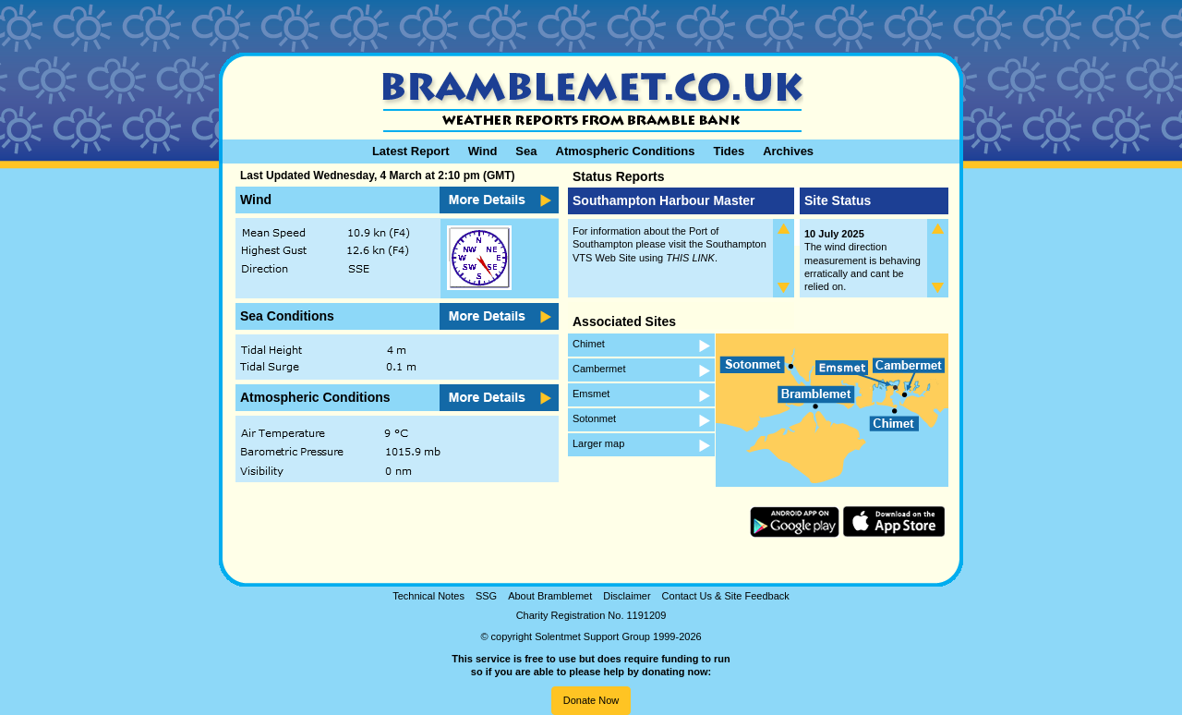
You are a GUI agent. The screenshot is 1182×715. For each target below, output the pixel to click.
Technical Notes (428, 595)
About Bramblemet (550, 595)
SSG (486, 595)
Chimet (589, 343)
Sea (526, 151)
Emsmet (591, 393)
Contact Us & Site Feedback (726, 595)
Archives (788, 151)
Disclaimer (626, 595)
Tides (728, 151)
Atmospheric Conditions (625, 151)
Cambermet (599, 368)
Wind (483, 151)
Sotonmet (594, 418)
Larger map (598, 443)
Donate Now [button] (591, 700)
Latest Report (411, 151)
